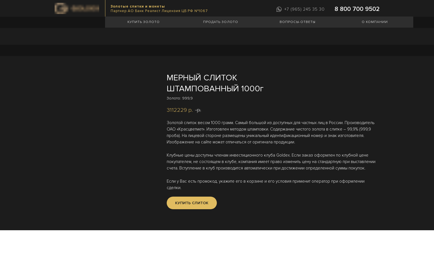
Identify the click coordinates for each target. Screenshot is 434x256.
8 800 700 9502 (357, 9)
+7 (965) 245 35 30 (304, 9)
